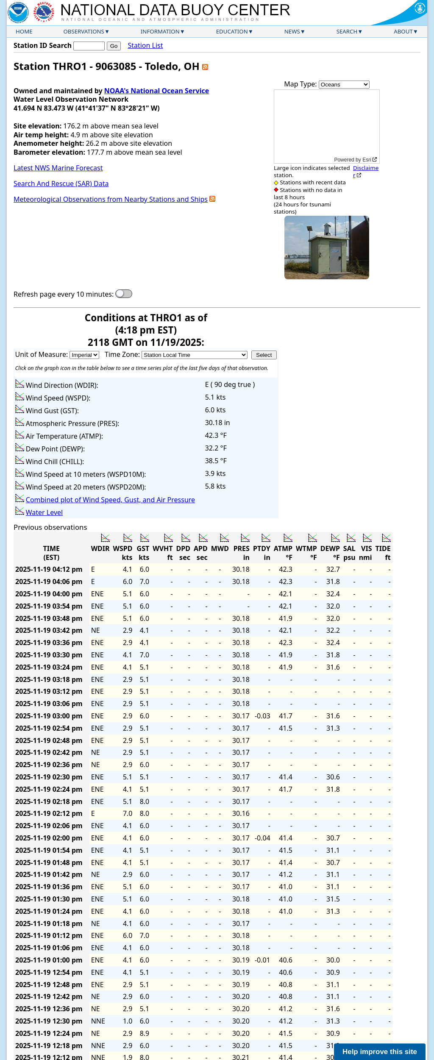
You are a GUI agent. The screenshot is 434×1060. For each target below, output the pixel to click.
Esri (366, 160)
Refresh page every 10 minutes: (64, 294)
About (403, 31)
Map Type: (301, 84)
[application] (326, 126)
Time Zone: (123, 354)
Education (232, 31)
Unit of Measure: (42, 354)
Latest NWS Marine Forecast (58, 167)
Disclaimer (365, 171)
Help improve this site (379, 1052)
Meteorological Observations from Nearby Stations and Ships (111, 199)
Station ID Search (43, 45)
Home (24, 31)
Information (160, 31)
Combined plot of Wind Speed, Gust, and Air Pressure (110, 499)
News (292, 31)
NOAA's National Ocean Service (156, 90)
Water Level (44, 512)
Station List (145, 45)
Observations (83, 31)
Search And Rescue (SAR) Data (61, 183)
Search (347, 31)
